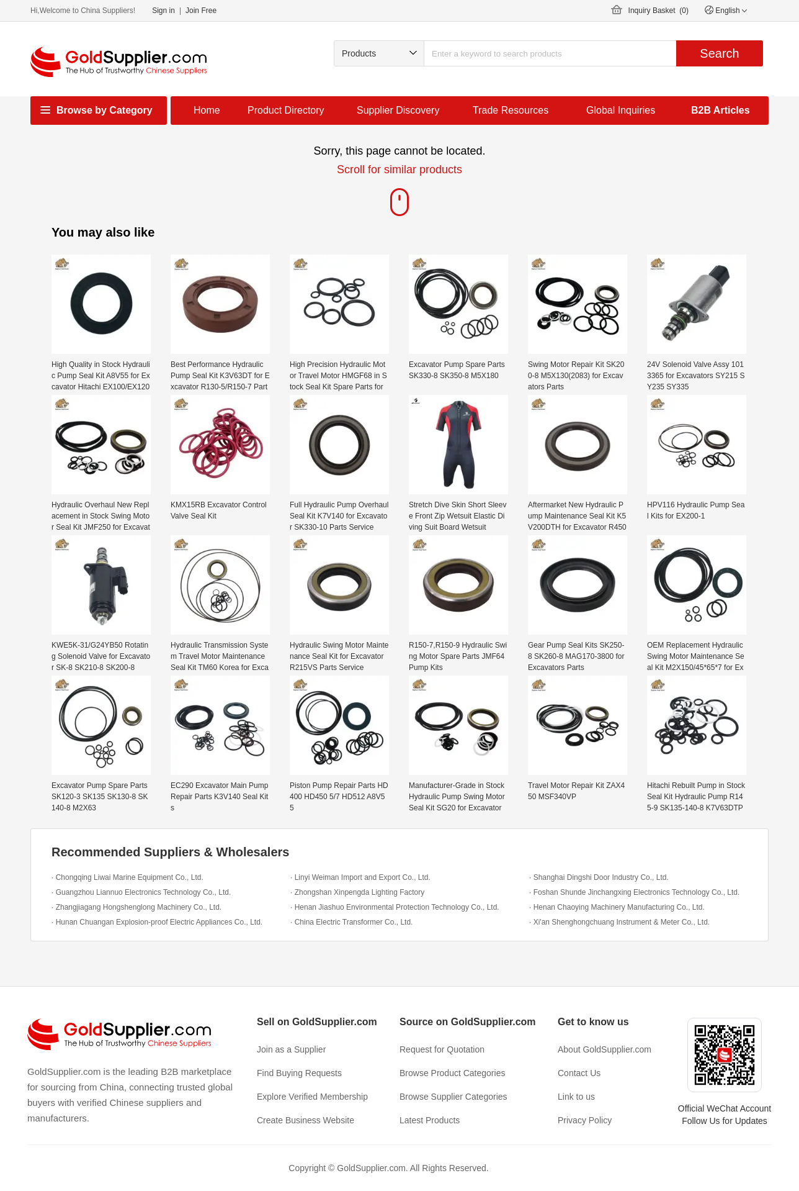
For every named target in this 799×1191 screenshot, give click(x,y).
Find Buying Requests (299, 1073)
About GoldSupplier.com (604, 1049)
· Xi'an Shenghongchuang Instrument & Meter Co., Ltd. (619, 922)
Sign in (163, 10)
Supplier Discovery (398, 110)
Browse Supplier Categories (453, 1097)
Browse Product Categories (452, 1073)
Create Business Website (305, 1120)
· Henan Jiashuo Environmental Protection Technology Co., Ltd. (394, 907)
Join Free (200, 10)
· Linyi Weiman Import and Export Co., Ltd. (360, 877)
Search (719, 53)
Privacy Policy (585, 1120)
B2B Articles (720, 110)
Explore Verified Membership (312, 1097)
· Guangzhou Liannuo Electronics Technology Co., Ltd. (141, 892)
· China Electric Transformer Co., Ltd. (351, 922)
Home (207, 110)
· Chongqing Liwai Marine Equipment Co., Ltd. (127, 877)
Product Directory (286, 110)
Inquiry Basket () (658, 10)
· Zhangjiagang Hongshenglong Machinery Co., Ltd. (136, 907)
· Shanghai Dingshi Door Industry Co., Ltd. (599, 877)
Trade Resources (510, 110)
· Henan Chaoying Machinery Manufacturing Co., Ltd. (617, 907)
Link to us (576, 1097)
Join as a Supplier (291, 1049)
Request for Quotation (442, 1049)
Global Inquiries (620, 110)
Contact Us (579, 1073)
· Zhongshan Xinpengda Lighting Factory (357, 892)
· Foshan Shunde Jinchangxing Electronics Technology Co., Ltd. (634, 892)
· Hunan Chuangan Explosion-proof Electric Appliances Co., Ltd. (156, 922)
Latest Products (430, 1120)
